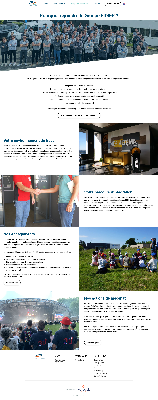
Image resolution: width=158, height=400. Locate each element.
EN (126, 4)
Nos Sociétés (59, 4)
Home (46, 4)
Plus (97, 4)
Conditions (98, 365)
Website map (98, 371)
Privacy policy (99, 363)
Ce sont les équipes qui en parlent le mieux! (79, 115)
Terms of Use (99, 360)
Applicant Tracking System (79, 396)
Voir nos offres (113, 4)
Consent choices (100, 376)
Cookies (97, 368)
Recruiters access (100, 373)
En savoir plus (12, 283)
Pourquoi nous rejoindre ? (79, 4)
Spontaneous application (60, 361)
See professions (80, 360)
